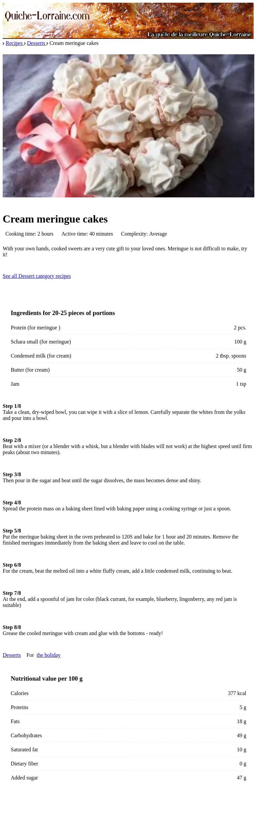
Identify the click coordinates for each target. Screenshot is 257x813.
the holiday (48, 655)
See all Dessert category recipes (37, 276)
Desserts (12, 655)
